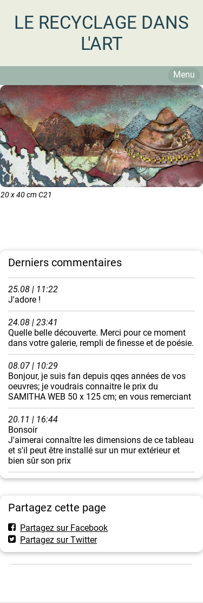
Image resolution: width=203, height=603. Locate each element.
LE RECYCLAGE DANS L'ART (101, 33)
